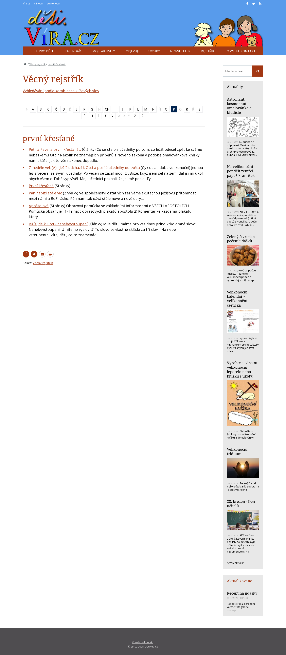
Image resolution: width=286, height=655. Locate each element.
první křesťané (57, 64)
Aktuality (235, 86)
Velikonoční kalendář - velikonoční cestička (237, 299)
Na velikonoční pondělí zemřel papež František (241, 171)
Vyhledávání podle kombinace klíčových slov (61, 90)
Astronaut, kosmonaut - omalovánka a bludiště (239, 106)
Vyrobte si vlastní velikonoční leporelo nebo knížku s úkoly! (242, 369)
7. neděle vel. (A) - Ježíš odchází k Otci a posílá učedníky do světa (84, 167)
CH (107, 109)
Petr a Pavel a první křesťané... (55, 149)
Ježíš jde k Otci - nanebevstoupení (58, 223)
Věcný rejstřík (37, 64)
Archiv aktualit (235, 563)
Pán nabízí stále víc (45, 193)
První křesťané (41, 185)
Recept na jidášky (242, 593)
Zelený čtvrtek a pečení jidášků (241, 239)
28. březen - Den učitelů (241, 503)
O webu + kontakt (142, 642)
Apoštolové (39, 205)
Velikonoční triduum (237, 451)
